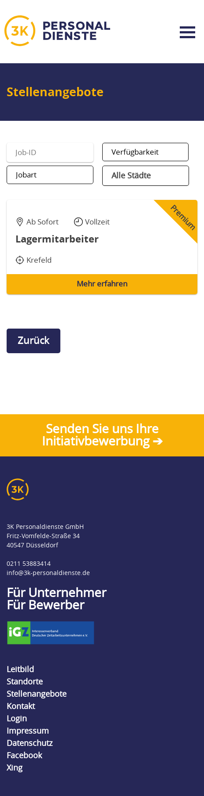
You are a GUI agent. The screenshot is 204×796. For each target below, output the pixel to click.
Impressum (28, 731)
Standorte (25, 682)
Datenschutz (29, 743)
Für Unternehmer (56, 593)
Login (17, 719)
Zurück (33, 341)
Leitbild (20, 669)
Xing (14, 768)
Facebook (24, 755)
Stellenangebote (37, 694)
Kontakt (21, 706)
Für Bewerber (45, 605)
